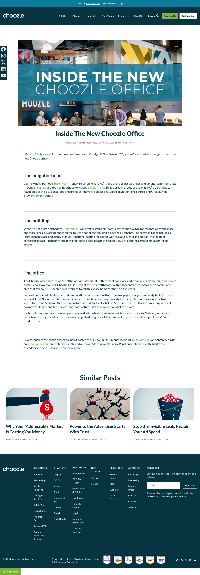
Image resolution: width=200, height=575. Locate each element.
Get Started (109, 3)
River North (61, 183)
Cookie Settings (10, 571)
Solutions (63, 16)
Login (121, 3)
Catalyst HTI (71, 228)
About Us (138, 16)
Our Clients (108, 16)
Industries (92, 16)
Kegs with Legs (141, 339)
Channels (77, 16)
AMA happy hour (38, 344)
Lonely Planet (96, 187)
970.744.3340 (93, 3)
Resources (123, 16)
